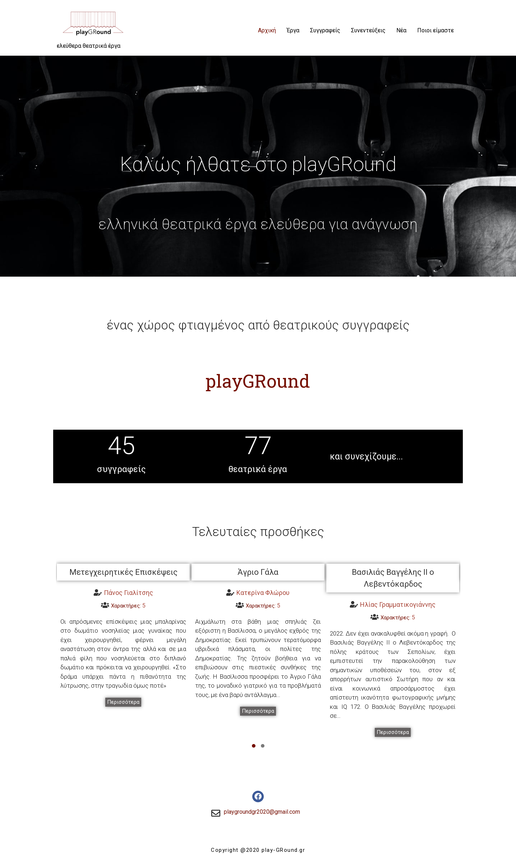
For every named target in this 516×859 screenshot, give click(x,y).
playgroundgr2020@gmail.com (262, 811)
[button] (123, 702)
